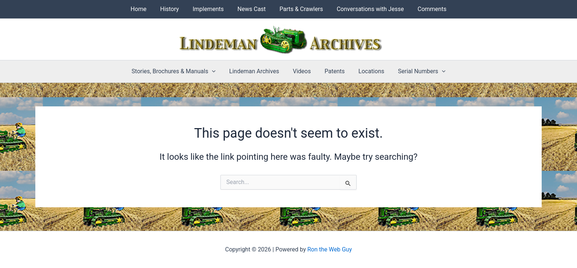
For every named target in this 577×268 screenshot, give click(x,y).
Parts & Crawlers (299, 9)
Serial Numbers (416, 71)
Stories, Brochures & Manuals (178, 71)
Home (144, 9)
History (173, 9)
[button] (216, 71)
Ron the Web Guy (329, 249)
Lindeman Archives (257, 71)
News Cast (251, 9)
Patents (333, 71)
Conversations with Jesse (366, 9)
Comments (426, 9)
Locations (368, 71)
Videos (303, 71)
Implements (210, 9)
